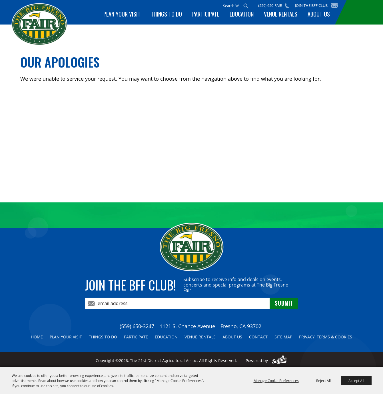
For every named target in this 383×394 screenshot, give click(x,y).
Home (37, 337)
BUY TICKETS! (363, 12)
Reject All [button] (323, 380)
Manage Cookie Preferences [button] (276, 380)
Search (247, 6)
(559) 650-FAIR (271, 5)
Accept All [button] (356, 380)
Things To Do (171, 15)
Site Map (283, 337)
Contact (258, 337)
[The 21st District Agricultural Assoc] (46, 28)
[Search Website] (232, 5)
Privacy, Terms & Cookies (325, 337)
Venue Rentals (282, 15)
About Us (319, 15)
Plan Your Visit (128, 15)
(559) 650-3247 (137, 326)
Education (244, 15)
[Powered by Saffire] (279, 360)
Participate (209, 15)
